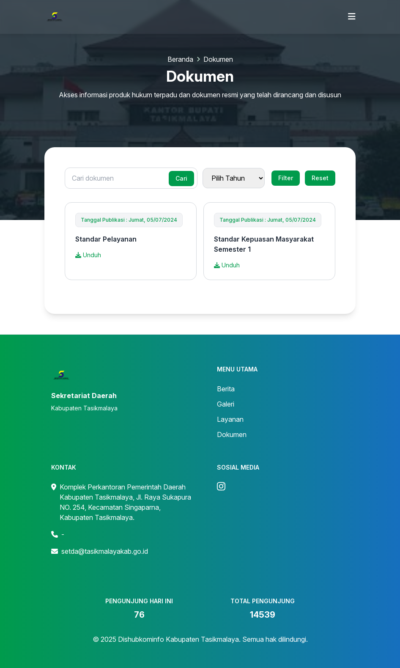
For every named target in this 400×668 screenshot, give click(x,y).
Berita (226, 389)
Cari (181, 178)
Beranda (180, 59)
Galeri (225, 404)
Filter (285, 177)
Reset (320, 177)
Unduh (88, 254)
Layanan (230, 419)
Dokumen (232, 434)
